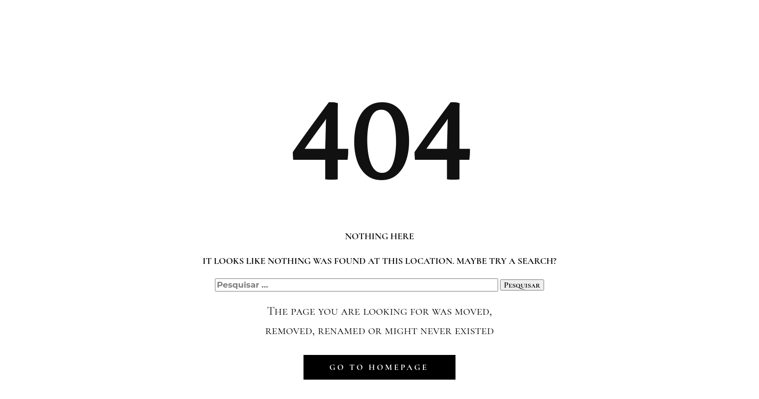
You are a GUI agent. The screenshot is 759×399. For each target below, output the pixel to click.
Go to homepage (379, 367)
